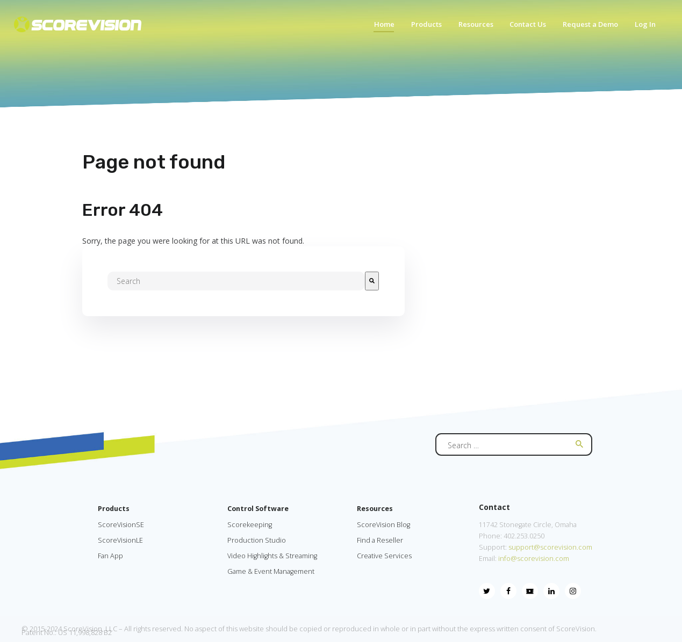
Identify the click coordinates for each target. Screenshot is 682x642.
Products (114, 508)
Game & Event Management (270, 571)
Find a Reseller (380, 540)
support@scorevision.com (549, 547)
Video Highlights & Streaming (272, 555)
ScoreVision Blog (383, 524)
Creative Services (384, 555)
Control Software (258, 508)
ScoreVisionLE (120, 540)
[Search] (372, 281)
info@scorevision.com (533, 558)
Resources (375, 508)
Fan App (110, 555)
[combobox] (236, 281)
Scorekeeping (249, 524)
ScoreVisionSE (121, 524)
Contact (494, 507)
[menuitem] (379, 27)
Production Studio (256, 540)
